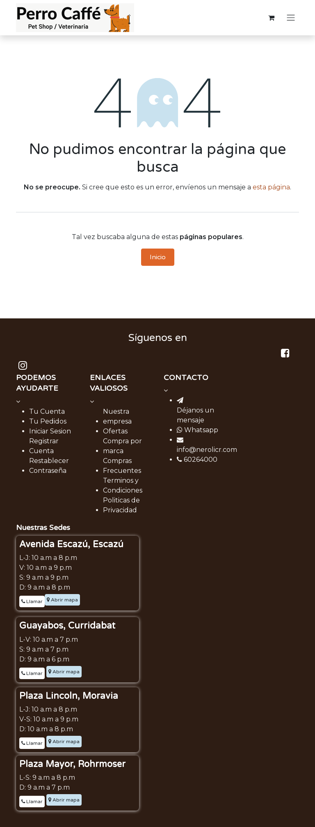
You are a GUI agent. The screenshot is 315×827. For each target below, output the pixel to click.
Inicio (158, 257)
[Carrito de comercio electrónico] (271, 17)
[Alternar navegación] (291, 17)
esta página (271, 187)
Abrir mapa (62, 600)
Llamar (32, 601)
